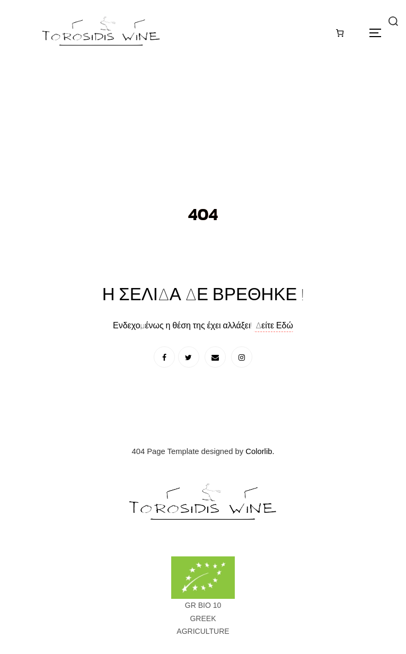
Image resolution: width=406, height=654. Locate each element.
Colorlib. (259, 451)
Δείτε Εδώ (273, 325)
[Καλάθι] (340, 32)
